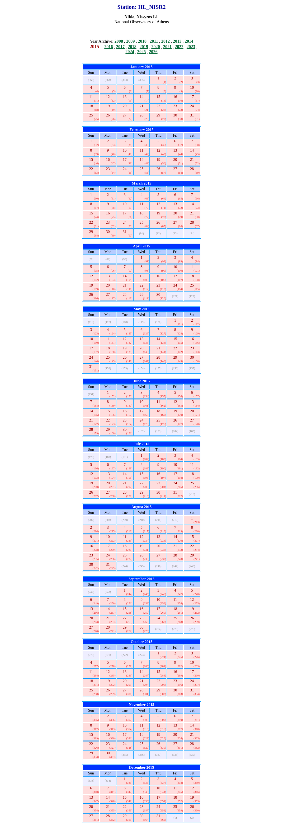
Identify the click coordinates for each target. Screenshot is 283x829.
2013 (177, 41)
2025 (141, 51)
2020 (155, 46)
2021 (167, 46)
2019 (144, 46)
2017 (120, 46)
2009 (130, 41)
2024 (130, 51)
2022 (179, 46)
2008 (118, 41)
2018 (132, 46)
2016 (108, 46)
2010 (142, 41)
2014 (189, 41)
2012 (165, 41)
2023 (191, 46)
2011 (154, 41)
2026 (153, 51)
